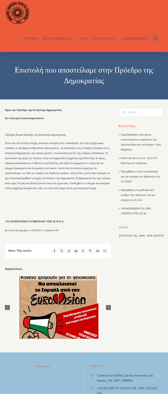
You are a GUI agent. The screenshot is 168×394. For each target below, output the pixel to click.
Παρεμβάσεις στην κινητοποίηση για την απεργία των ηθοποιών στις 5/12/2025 (140, 176)
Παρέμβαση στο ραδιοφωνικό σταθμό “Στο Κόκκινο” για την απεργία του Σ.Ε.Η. (138, 195)
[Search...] (141, 112)
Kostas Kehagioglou (18, 230)
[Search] (123, 112)
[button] (155, 38)
